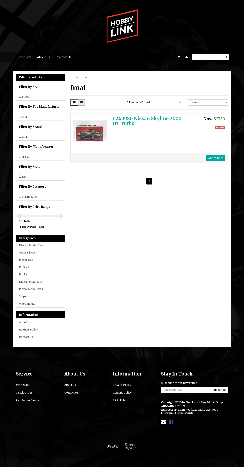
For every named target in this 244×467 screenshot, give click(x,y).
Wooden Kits (27, 303)
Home (74, 77)
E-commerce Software (173, 413)
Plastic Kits (31, 196)
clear (41, 226)
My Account (23, 384)
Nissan (26, 156)
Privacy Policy (122, 384)
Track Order (24, 392)
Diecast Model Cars (31, 245)
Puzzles (24, 267)
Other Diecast (27, 252)
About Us (43, 57)
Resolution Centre (27, 400)
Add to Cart (215, 158)
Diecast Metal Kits (30, 281)
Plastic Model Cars (31, 289)
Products (25, 57)
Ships (22, 296)
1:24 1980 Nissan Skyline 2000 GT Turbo (147, 121)
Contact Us (63, 57)
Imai (25, 116)
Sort (182, 102)
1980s (25, 96)
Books (23, 274)
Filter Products (30, 77)
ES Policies (120, 400)
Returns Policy (28, 329)
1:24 (24, 176)
